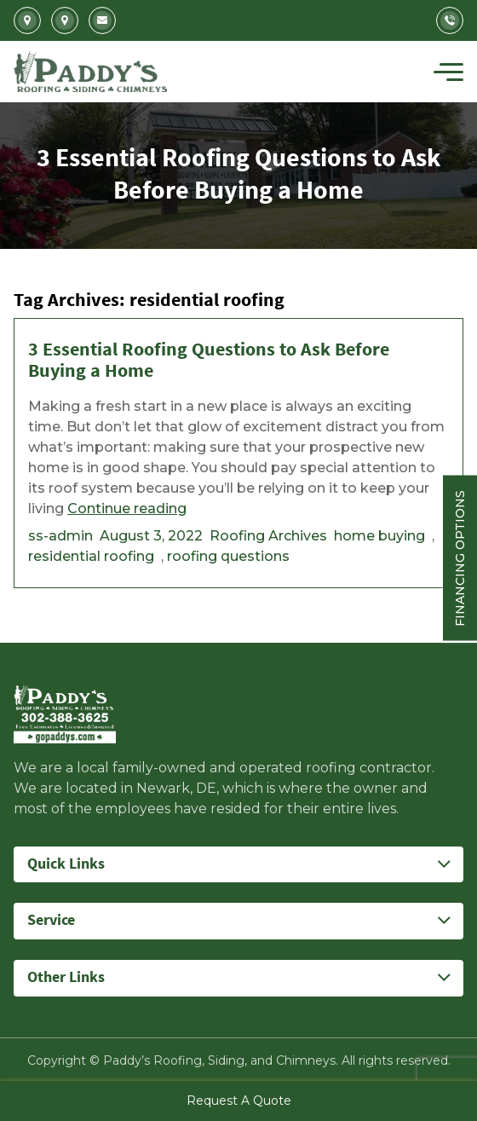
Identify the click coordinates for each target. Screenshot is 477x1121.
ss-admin (60, 536)
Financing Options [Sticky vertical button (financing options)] (460, 557)
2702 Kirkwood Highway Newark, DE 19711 (27, 20)
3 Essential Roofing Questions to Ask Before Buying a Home (208, 361)
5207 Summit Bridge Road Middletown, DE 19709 (64, 20)
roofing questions (228, 556)
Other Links (66, 977)
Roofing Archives (268, 536)
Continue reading (127, 508)
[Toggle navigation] (448, 71)
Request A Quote (239, 1100)
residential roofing (91, 556)
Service (51, 920)
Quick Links (66, 864)
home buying (379, 536)
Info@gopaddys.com (102, 20)
